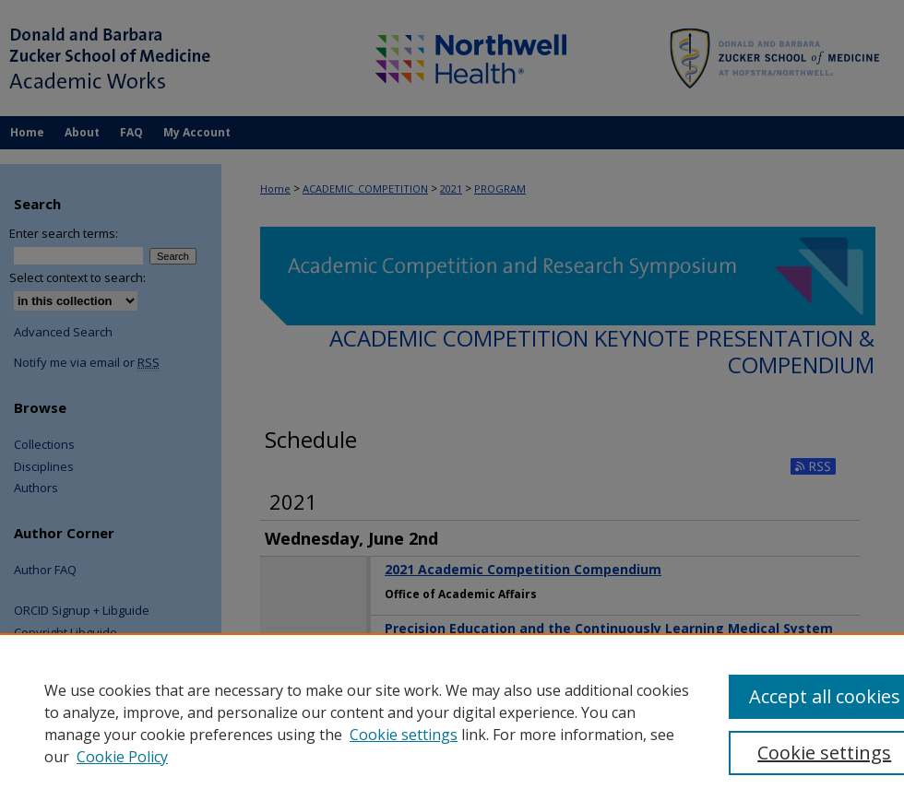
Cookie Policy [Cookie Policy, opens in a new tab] (122, 757)
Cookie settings (404, 734)
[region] (452, 722)
